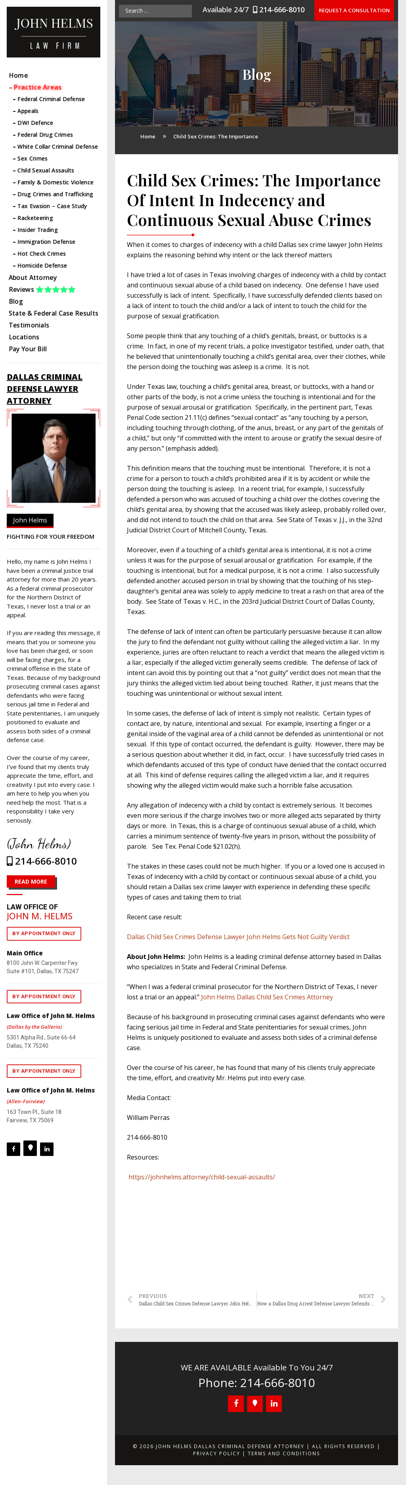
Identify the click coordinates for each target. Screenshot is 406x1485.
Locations (24, 337)
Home (18, 75)
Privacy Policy (216, 1453)
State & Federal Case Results (53, 313)
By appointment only (44, 933)
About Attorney (33, 277)
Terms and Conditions (284, 1453)
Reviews (42, 289)
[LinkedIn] (47, 1149)
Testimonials (29, 325)
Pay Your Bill (28, 348)
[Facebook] (13, 1149)
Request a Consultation (355, 10)
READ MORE (31, 881)
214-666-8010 (281, 9)
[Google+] (30, 1148)
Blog (16, 301)
